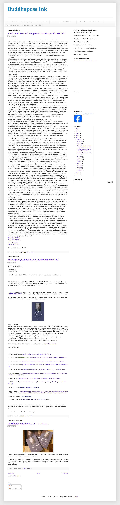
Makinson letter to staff (14, 244)
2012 (77, 137)
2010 (77, 175)
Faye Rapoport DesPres (33, 22)
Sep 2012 (79, 157)
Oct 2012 (79, 143)
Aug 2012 (79, 159)
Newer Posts (11, 473)
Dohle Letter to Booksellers (15, 241)
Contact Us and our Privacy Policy (31, 25)
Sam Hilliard (54, 22)
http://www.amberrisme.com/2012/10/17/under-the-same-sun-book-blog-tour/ (43, 361)
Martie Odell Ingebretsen (68, 22)
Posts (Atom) (17, 476)
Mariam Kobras (82, 22)
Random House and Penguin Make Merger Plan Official (37, 33)
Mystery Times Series (12, 25)
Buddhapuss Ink (27, 9)
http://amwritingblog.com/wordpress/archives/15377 (37, 354)
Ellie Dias (45, 22)
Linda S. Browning (17, 22)
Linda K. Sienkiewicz (96, 22)
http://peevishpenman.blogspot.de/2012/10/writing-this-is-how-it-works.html (39, 378)
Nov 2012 (79, 141)
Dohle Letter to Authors (14, 239)
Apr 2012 (79, 165)
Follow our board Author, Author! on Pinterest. (85, 61)
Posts (11, 485)
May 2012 (79, 163)
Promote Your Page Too (87, 113)
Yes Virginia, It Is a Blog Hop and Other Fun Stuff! (33, 259)
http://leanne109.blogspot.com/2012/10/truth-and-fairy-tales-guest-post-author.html (43, 392)
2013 (77, 135)
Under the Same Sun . (51, 343)
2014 (77, 133)
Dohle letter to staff (13, 242)
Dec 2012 (79, 139)
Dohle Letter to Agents (14, 237)
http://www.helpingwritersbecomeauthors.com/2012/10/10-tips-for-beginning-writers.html (44, 391)
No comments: (30, 252)
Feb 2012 (79, 168)
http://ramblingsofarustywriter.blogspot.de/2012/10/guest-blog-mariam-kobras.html (43, 369)
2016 (77, 129)
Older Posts (65, 473)
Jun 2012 (79, 161)
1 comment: (29, 415)
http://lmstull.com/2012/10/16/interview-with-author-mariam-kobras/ (48, 357)
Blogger (76, 496)
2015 (77, 131)
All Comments (13, 488)
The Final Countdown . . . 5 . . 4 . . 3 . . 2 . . (28, 423)
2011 (77, 173)
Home (7, 22)
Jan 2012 (79, 170)
